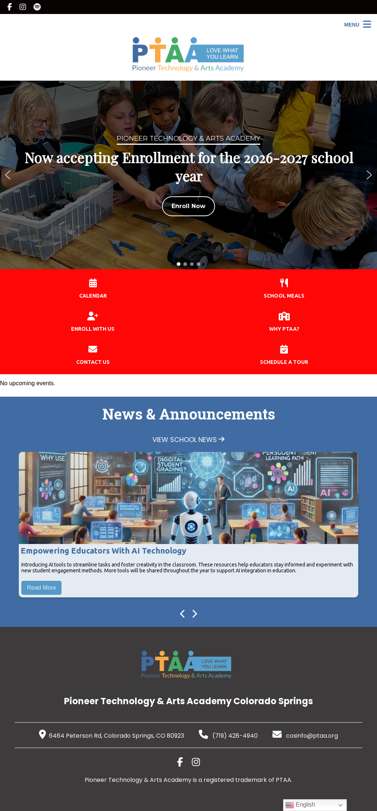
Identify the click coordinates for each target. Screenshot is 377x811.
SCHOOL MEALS (284, 288)
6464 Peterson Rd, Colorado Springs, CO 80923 (111, 735)
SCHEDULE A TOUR (284, 355)
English (300, 805)
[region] (188, 175)
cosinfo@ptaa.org (305, 735)
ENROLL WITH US (92, 322)
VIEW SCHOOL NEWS (188, 439)
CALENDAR (93, 288)
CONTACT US (93, 355)
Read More (41, 587)
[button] (8, 175)
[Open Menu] (357, 24)
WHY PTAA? (284, 322)
